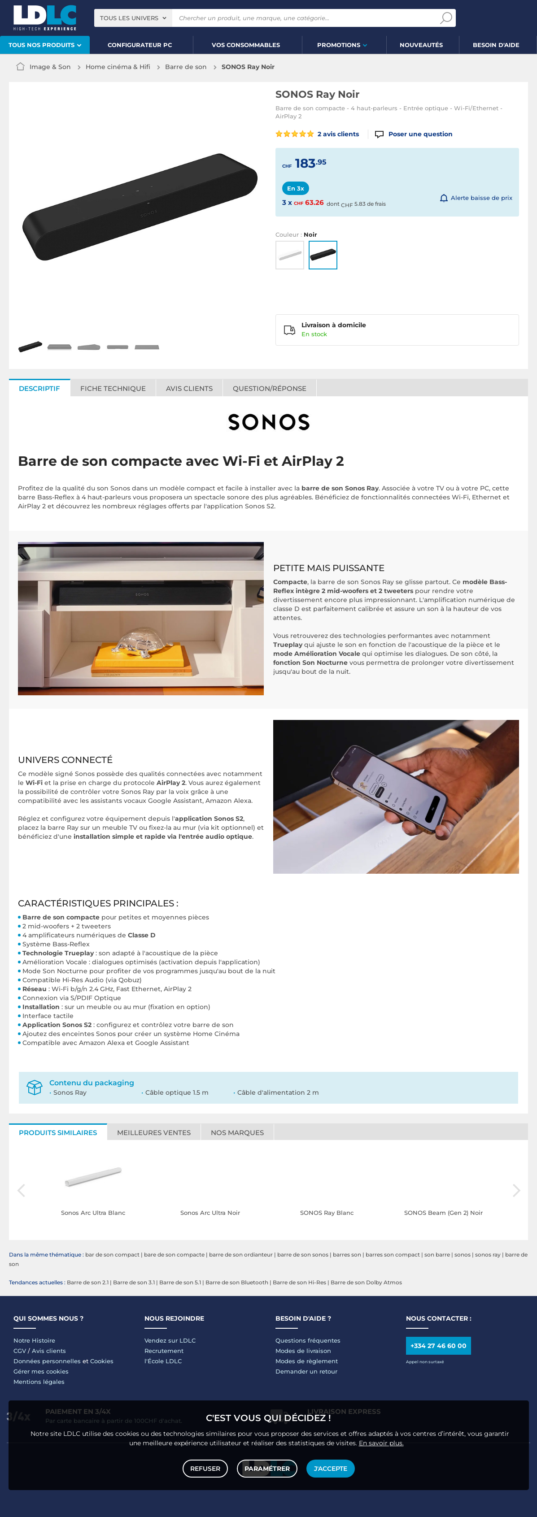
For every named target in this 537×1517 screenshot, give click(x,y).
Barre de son (186, 67)
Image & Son (50, 67)
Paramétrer (267, 1469)
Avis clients (189, 388)
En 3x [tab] (295, 188)
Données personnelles (47, 1361)
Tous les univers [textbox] (129, 18)
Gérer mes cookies (41, 1371)
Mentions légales (39, 1381)
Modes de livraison (303, 1350)
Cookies (102, 1361)
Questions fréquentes (308, 1340)
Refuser (205, 1469)
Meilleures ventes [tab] (154, 1132)
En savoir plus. (381, 1443)
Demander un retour (306, 1371)
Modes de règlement (306, 1361)
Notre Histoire (34, 1340)
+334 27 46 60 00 (438, 1346)
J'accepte (330, 1469)
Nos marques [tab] (237, 1132)
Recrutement (163, 1350)
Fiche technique (113, 388)
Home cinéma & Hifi (118, 67)
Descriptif (39, 388)
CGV (19, 1350)
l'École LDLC (163, 1361)
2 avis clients (317, 134)
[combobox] (133, 18)
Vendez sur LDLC (170, 1340)
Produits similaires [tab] (58, 1132)
